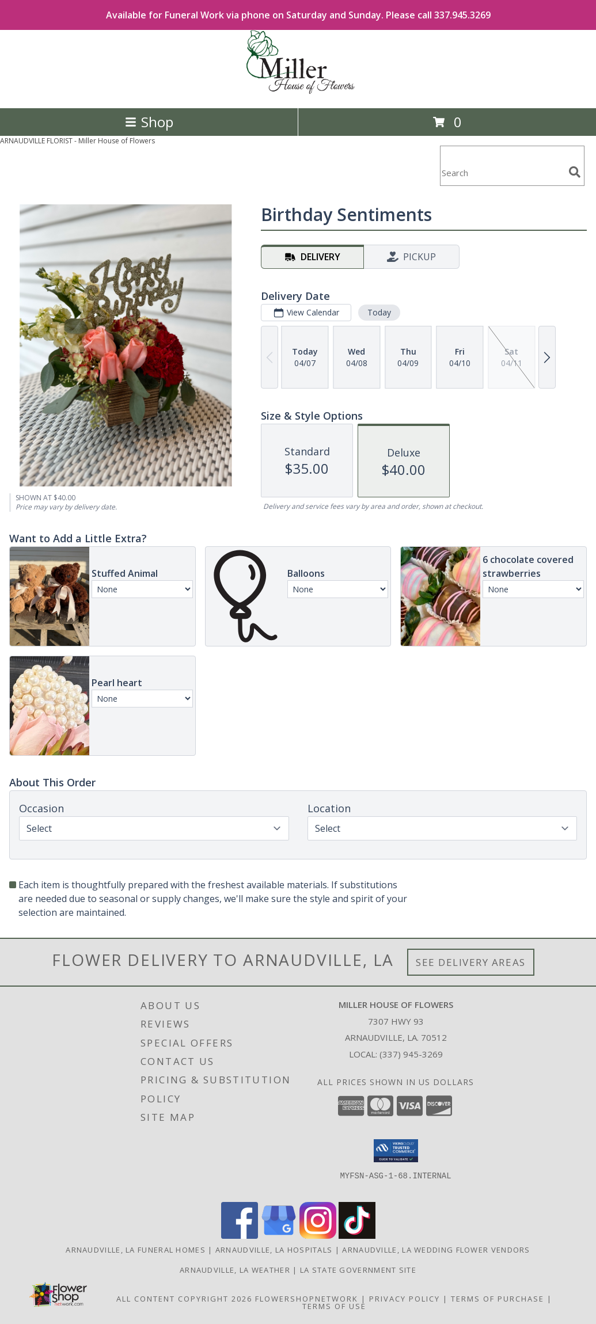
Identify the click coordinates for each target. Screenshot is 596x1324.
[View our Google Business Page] (278, 1235)
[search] (574, 172)
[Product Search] (502, 173)
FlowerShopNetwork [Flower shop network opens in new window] (306, 1298)
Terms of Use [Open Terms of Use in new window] (334, 1306)
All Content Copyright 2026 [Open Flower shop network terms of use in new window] (184, 1298)
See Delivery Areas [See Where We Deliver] (471, 962)
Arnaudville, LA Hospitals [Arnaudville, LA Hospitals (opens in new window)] (274, 1250)
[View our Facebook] (239, 1235)
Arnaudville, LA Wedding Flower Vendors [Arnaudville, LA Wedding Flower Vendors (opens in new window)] (436, 1250)
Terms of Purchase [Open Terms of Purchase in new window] (497, 1298)
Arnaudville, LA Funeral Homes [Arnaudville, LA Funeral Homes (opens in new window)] (136, 1250)
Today (379, 312)
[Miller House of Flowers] (298, 91)
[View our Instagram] (317, 1235)
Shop (149, 121)
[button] (396, 1150)
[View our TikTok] (357, 1235)
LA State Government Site (358, 1270)
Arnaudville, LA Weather (235, 1270)
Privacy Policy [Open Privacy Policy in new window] (404, 1298)
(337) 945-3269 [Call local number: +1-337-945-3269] (411, 1054)
